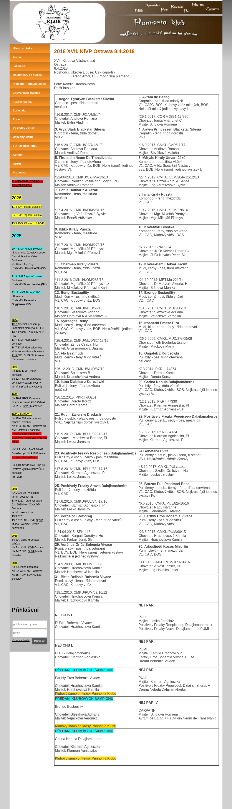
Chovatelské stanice (26, 92)
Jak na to (19, 66)
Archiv (17, 57)
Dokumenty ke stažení (28, 75)
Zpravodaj (19, 110)
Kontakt (18, 154)
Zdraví (17, 119)
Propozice (19, 172)
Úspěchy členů (23, 137)
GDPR (17, 163)
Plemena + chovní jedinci (29, 83)
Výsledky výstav (24, 128)
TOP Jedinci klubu (25, 145)
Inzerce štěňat (22, 101)
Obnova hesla (21, 640)
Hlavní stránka (22, 48)
